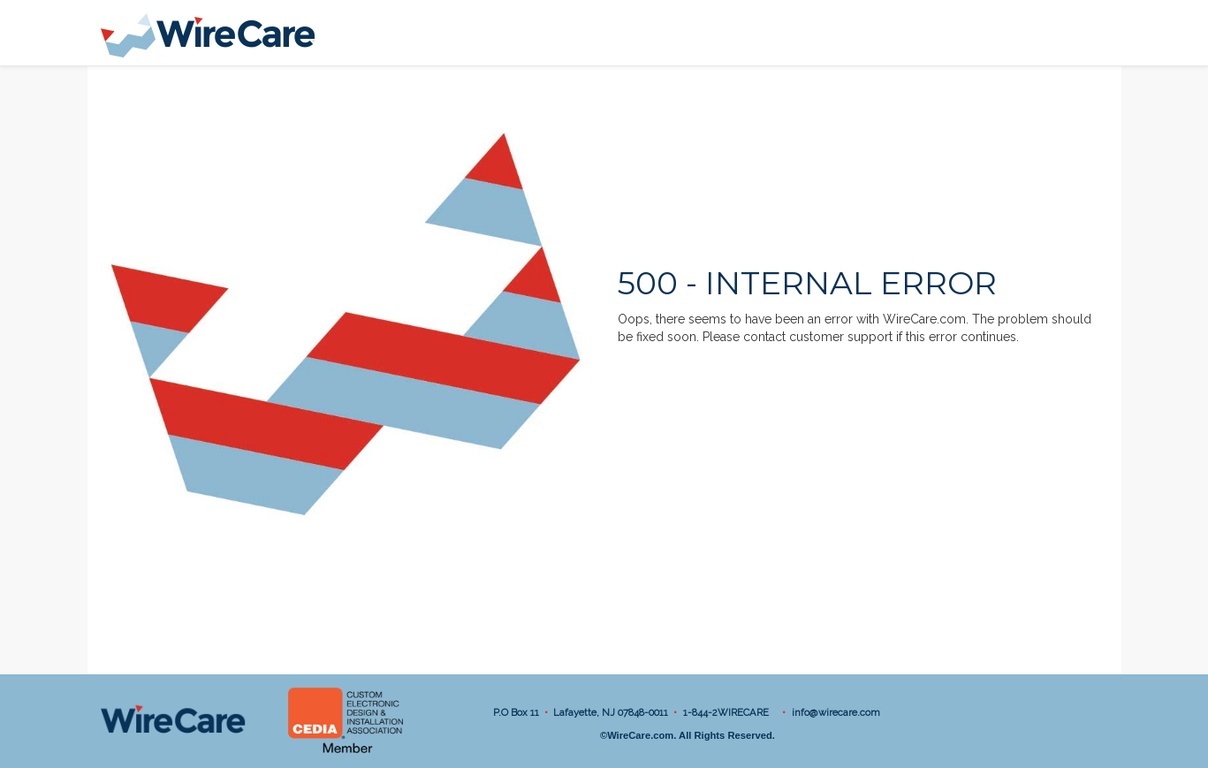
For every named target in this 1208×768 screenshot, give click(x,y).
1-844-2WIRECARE (728, 712)
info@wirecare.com (836, 712)
